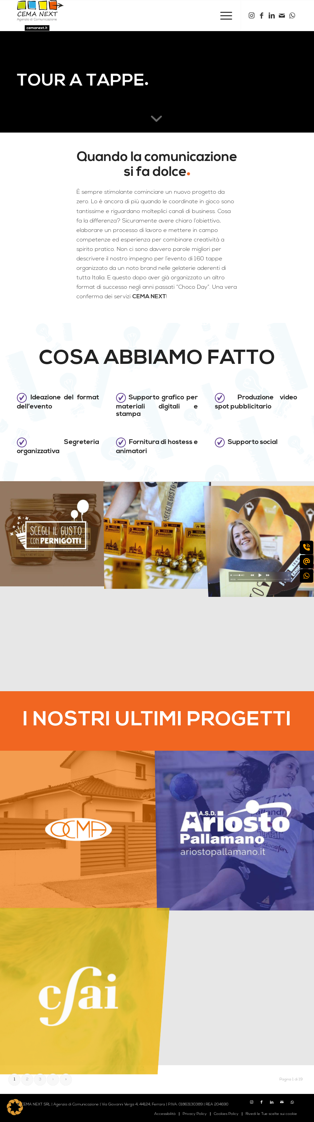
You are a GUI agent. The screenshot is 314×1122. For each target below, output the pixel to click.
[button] (15, 1107)
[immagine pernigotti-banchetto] (157, 533)
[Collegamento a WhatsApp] (292, 15)
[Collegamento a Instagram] (251, 15)
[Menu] (223, 15)
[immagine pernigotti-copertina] (52, 533)
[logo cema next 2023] (40, 15)
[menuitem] (223, 15)
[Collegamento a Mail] (282, 15)
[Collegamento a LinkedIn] (272, 15)
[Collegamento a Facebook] (261, 15)
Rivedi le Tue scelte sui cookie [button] (271, 1114)
